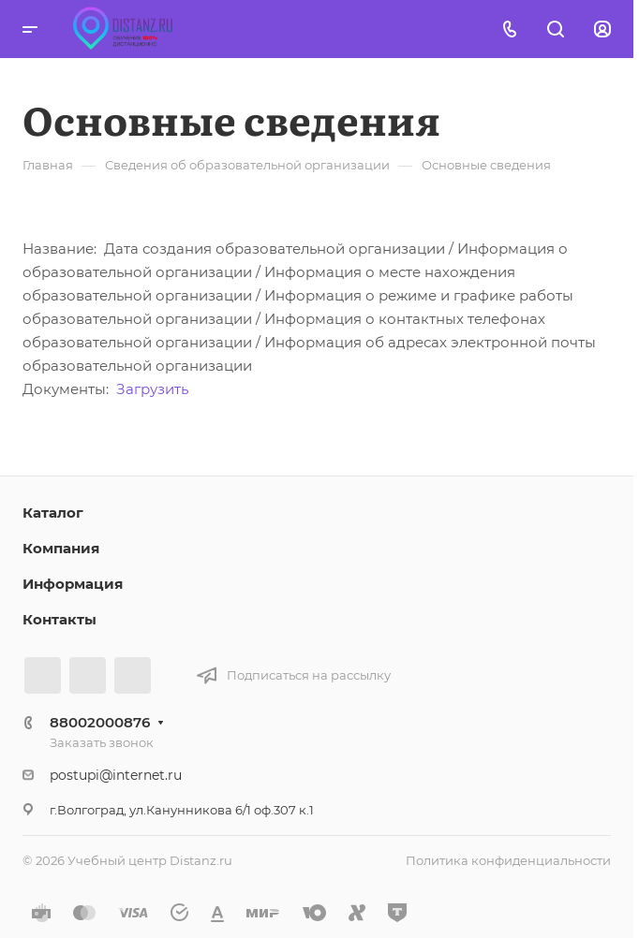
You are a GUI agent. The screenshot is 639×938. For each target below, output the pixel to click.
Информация (72, 584)
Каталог (52, 512)
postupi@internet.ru (116, 775)
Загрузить (152, 389)
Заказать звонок (102, 742)
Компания (60, 548)
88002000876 (100, 722)
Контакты (59, 619)
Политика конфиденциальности (508, 860)
